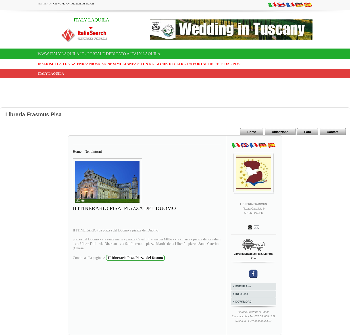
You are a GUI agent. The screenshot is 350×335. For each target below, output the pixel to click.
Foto (307, 132)
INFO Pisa (241, 294)
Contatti (333, 132)
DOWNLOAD (243, 301)
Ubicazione (280, 132)
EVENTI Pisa (243, 286)
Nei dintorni (93, 151)
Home (251, 132)
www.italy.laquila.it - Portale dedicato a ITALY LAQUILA (99, 54)
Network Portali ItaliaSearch (73, 3)
